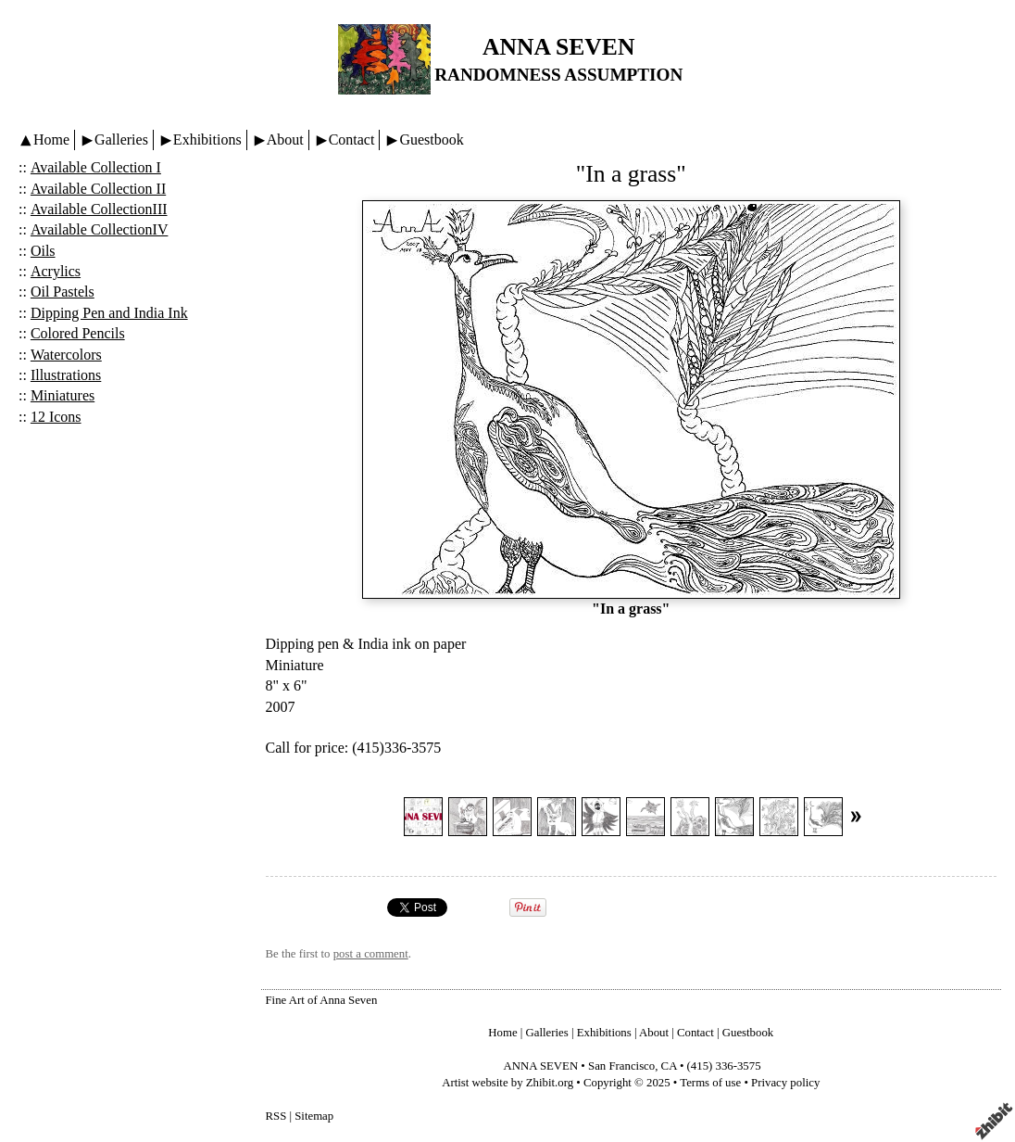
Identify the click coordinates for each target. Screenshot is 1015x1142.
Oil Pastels (62, 291)
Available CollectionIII (99, 209)
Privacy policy (785, 1082)
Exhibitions (207, 139)
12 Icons (56, 417)
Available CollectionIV (100, 229)
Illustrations (66, 375)
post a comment (370, 953)
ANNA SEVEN (558, 46)
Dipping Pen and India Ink (109, 313)
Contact (352, 139)
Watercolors (66, 354)
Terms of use (710, 1082)
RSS (276, 1116)
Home (51, 139)
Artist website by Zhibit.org (507, 1082)
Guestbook (431, 139)
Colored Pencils (78, 333)
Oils (43, 251)
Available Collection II (98, 189)
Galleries (121, 139)
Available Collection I (96, 167)
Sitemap (313, 1116)
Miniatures (62, 395)
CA (669, 1066)
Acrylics (56, 271)
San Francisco (621, 1066)
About (285, 139)
